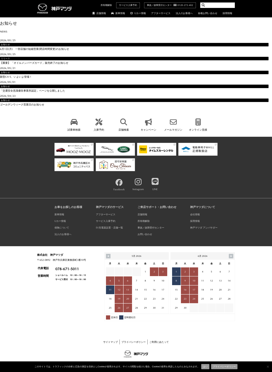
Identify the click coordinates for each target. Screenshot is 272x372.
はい (205, 366)
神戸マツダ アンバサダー (204, 227)
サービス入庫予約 (128, 5)
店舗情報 (99, 13)
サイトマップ (110, 342)
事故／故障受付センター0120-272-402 (170, 5)
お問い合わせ (145, 234)
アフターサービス (161, 13)
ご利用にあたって (159, 342)
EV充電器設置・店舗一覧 (109, 227)
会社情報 (195, 214)
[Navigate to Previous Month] (108, 256)
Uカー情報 (138, 13)
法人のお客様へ (184, 13)
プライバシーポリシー (133, 342)
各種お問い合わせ (207, 13)
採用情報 (227, 13)
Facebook (119, 185)
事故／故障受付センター (151, 227)
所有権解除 (106, 5)
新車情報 (118, 13)
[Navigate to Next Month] (231, 256)
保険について (61, 227)
